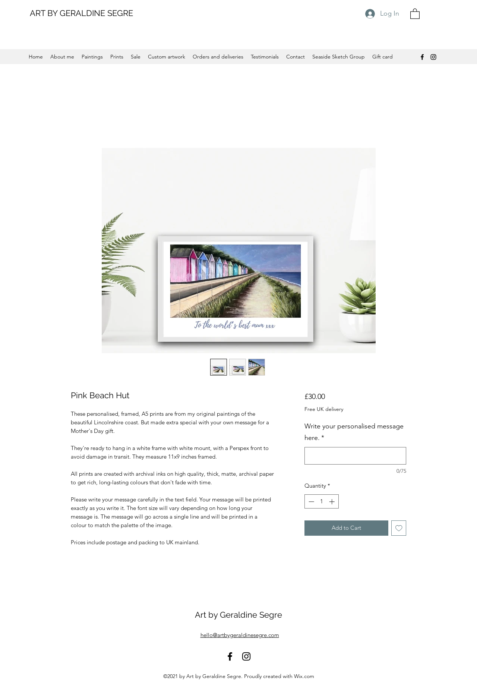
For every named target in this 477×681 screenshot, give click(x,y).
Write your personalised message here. (354, 432)
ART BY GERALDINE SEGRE (81, 13)
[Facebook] (422, 57)
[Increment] (333, 502)
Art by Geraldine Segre (238, 615)
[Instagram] (433, 57)
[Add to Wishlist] (399, 528)
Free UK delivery (323, 409)
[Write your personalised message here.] (355, 455)
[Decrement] (311, 502)
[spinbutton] (321, 502)
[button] (415, 13)
